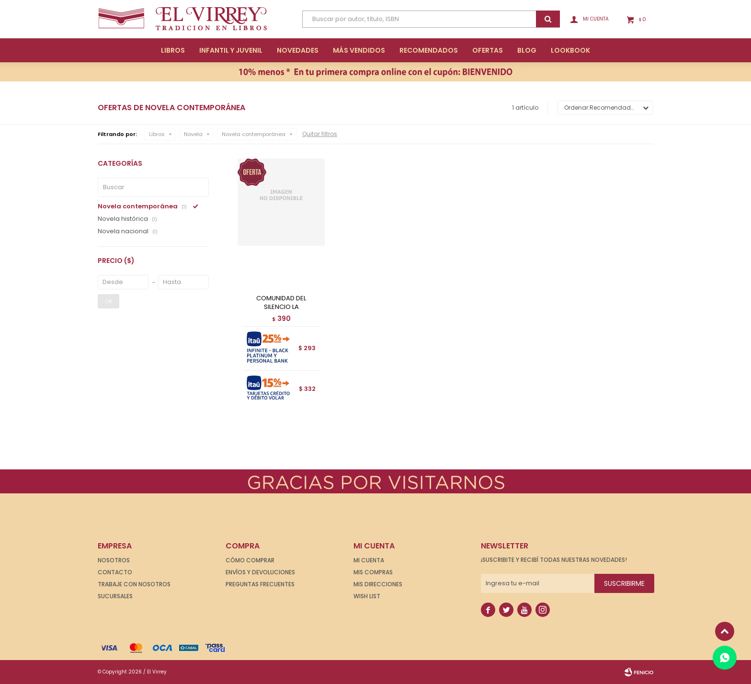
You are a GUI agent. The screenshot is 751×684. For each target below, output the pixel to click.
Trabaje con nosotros (134, 584)
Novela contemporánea (253, 134)
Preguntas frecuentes (260, 584)
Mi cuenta (368, 560)
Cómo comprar (250, 560)
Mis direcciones (377, 584)
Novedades (298, 50)
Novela (193, 134)
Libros (173, 50)
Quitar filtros (319, 134)
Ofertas (487, 50)
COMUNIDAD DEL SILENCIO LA (281, 302)
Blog (526, 50)
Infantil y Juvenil (230, 50)
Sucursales (115, 596)
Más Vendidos (359, 50)
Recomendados (428, 50)
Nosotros (114, 560)
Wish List (366, 596)
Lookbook (570, 50)
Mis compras (373, 572)
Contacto (115, 572)
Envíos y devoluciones (260, 572)
